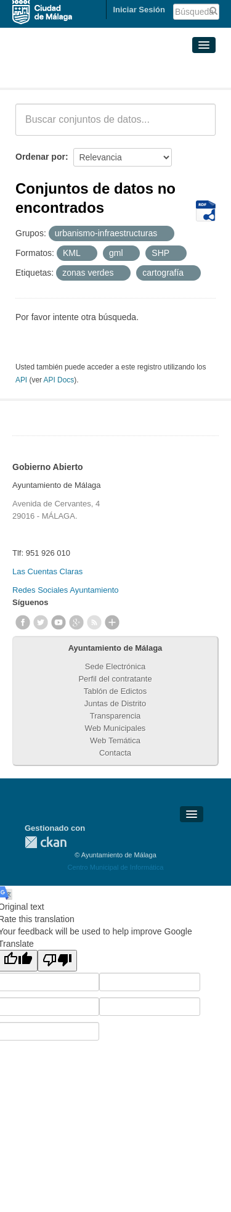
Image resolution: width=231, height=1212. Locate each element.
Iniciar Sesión (139, 9)
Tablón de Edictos (115, 691)
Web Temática (115, 740)
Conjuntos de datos (70, 73)
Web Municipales (115, 728)
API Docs (59, 380)
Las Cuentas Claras (47, 571)
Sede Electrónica (115, 666)
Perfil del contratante (115, 678)
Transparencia (115, 715)
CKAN (46, 842)
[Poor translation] (57, 960)
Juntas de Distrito (115, 703)
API (21, 380)
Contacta (115, 752)
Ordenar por (40, 157)
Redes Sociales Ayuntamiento (65, 590)
